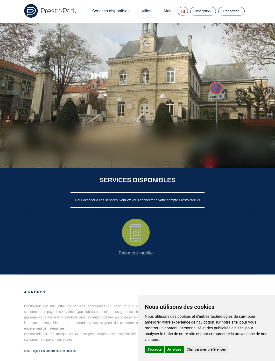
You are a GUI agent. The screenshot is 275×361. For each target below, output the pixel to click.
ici (198, 200)
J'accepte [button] (154, 349)
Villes (146, 11)
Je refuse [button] (174, 349)
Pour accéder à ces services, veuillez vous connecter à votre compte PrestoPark (136, 200)
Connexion (231, 11)
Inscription (203, 11)
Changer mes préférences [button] (206, 349)
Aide (167, 11)
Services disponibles (111, 11)
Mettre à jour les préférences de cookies (50, 351)
